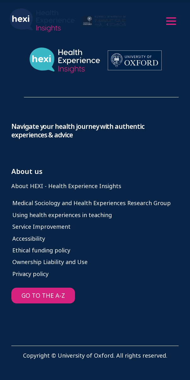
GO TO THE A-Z (43, 295)
